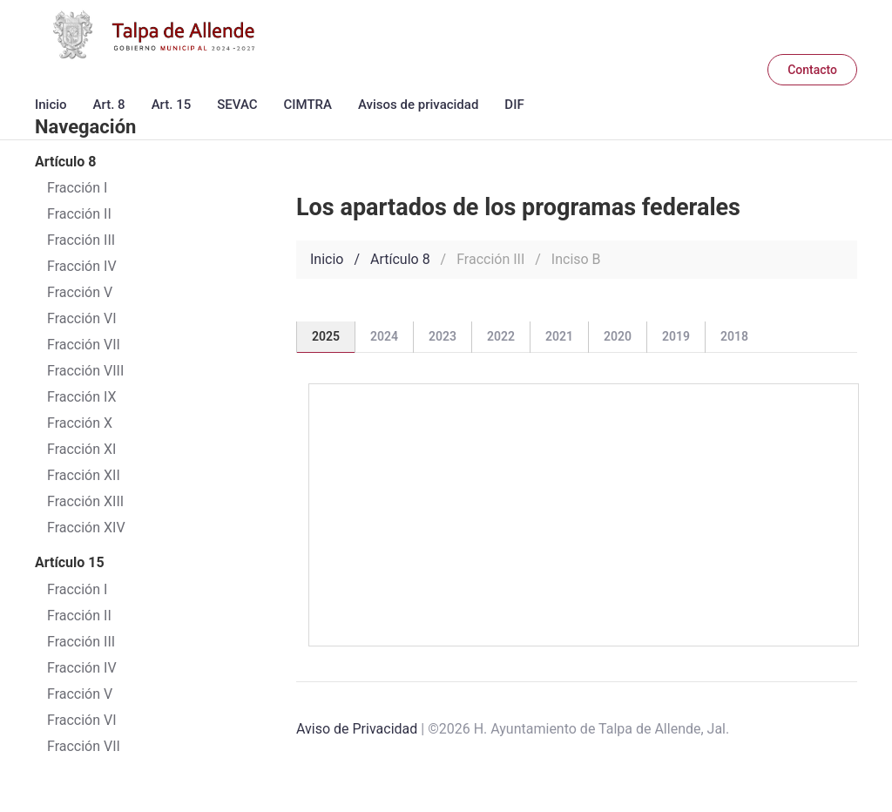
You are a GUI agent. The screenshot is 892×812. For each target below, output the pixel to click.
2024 (384, 336)
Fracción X (79, 423)
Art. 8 (109, 104)
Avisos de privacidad (418, 104)
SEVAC (237, 104)
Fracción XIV (86, 527)
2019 (676, 336)
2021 (559, 336)
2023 (442, 336)
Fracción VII (83, 344)
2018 (734, 336)
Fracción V (79, 694)
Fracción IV (82, 668)
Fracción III (81, 641)
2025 (326, 336)
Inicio (51, 104)
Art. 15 (172, 104)
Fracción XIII (85, 501)
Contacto (812, 70)
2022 (501, 336)
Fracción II (79, 615)
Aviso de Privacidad (356, 729)
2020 (618, 336)
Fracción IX (82, 397)
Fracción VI (82, 720)
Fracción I (77, 589)
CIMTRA (308, 104)
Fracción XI (81, 449)
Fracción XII (83, 475)
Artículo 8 (400, 259)
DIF (514, 104)
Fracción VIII (85, 370)
